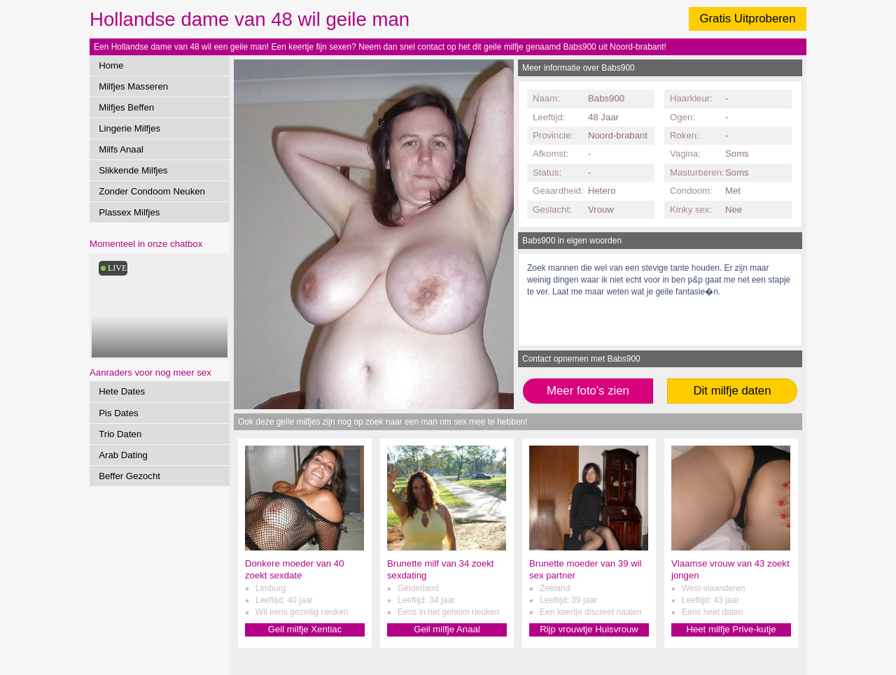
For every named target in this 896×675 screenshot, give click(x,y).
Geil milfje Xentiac (305, 629)
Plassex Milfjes (129, 212)
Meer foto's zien (588, 390)
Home (111, 65)
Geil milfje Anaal (447, 629)
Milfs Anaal (121, 149)
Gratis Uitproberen (747, 18)
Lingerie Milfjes (129, 128)
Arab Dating (123, 455)
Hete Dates (122, 391)
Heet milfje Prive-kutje (731, 629)
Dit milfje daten (732, 390)
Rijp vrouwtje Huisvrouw (589, 629)
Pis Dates (118, 413)
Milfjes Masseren (133, 86)
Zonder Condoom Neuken (152, 191)
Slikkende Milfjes (133, 170)
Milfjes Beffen (126, 107)
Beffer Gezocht (129, 476)
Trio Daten (120, 434)
